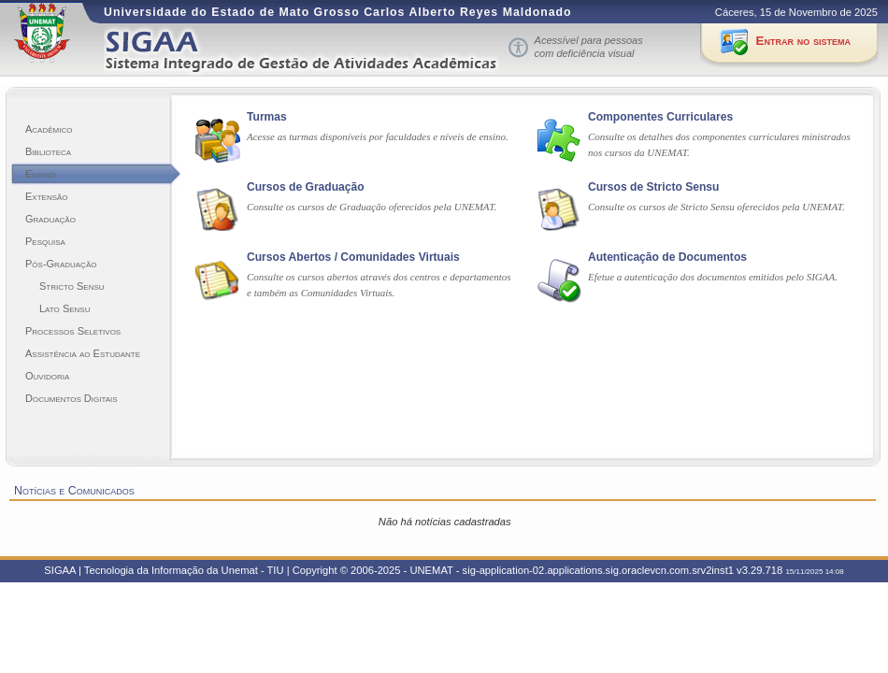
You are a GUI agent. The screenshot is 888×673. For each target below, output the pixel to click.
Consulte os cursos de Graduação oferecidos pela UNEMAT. (371, 206)
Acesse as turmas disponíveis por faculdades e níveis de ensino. (377, 136)
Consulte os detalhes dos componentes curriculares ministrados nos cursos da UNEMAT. (719, 144)
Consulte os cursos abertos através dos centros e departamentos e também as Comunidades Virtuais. (379, 284)
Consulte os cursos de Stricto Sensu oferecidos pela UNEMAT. (716, 206)
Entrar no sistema (803, 41)
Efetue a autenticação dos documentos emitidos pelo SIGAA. (713, 276)
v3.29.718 (759, 570)
